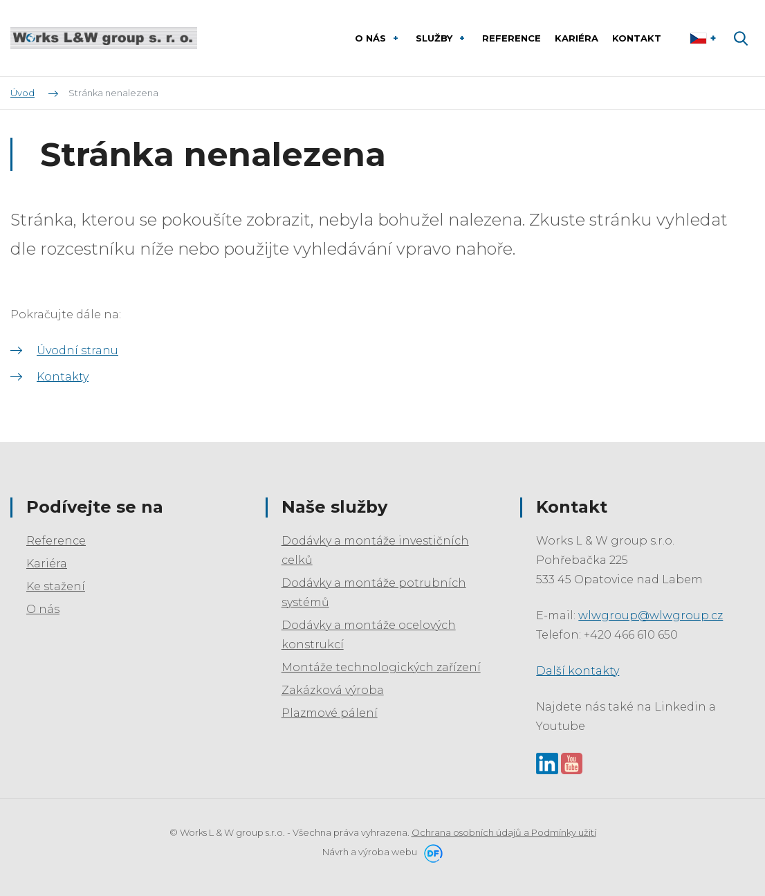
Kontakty (63, 376)
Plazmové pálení (330, 713)
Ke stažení (55, 586)
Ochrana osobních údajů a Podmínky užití (504, 832)
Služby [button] (435, 38)
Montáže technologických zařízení (381, 667)
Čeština (704, 38)
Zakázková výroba (333, 690)
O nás (42, 609)
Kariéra (46, 563)
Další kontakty (577, 670)
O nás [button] (372, 38)
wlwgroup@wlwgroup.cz (650, 615)
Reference (56, 540)
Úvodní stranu (77, 350)
